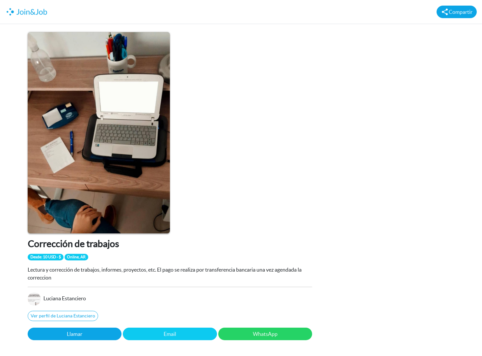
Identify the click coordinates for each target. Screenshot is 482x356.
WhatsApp (265, 334)
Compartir (456, 12)
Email (170, 334)
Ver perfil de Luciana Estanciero (63, 315)
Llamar (74, 334)
